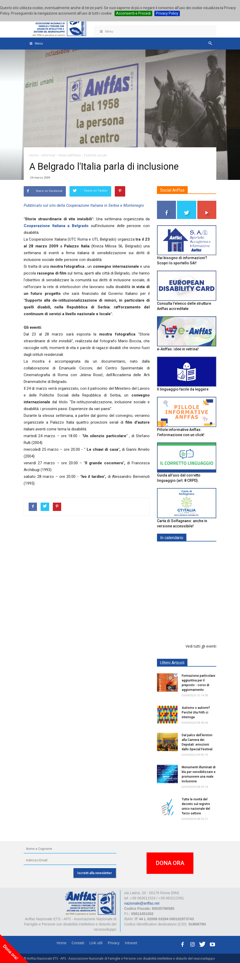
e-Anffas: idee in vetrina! (178, 349)
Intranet (131, 943)
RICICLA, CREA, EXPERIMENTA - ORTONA (200, 626)
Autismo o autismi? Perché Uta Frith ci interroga (196, 712)
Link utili (96, 943)
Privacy (114, 943)
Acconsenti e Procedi (133, 13)
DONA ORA (170, 863)
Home (61, 943)
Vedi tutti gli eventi (201, 646)
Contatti (78, 943)
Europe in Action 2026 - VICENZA (198, 556)
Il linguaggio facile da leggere (183, 389)
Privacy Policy (167, 13)
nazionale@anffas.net (141, 903)
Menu (106, 31)
